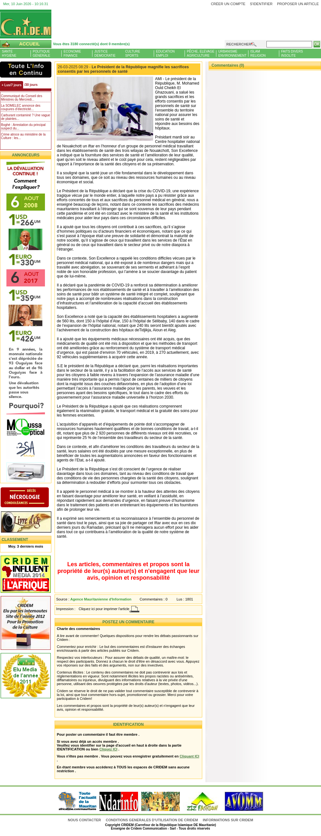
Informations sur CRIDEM (228, 820)
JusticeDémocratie (105, 53)
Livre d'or (31, 522)
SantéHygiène (9, 53)
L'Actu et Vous (25, 70)
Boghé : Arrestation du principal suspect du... (23, 126)
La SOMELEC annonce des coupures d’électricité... (20, 107)
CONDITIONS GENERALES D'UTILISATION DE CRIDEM (152, 820)
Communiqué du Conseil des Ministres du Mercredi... (21, 97)
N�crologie (31, 497)
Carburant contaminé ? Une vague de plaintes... (25, 116)
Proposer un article (298, 4)
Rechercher (238, 44)
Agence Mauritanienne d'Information (100, 599)
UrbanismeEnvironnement (232, 53)
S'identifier (261, 4)
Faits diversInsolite (292, 53)
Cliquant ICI (189, 756)
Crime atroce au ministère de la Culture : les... (23, 136)
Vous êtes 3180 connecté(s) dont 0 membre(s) (91, 44)
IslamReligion (258, 53)
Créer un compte (228, 4)
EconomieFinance (72, 53)
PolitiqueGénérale (41, 53)
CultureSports (132, 53)
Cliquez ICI (108, 749)
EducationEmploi (165, 53)
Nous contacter (85, 820)
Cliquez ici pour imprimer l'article (104, 609)
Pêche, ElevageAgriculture (200, 53)
